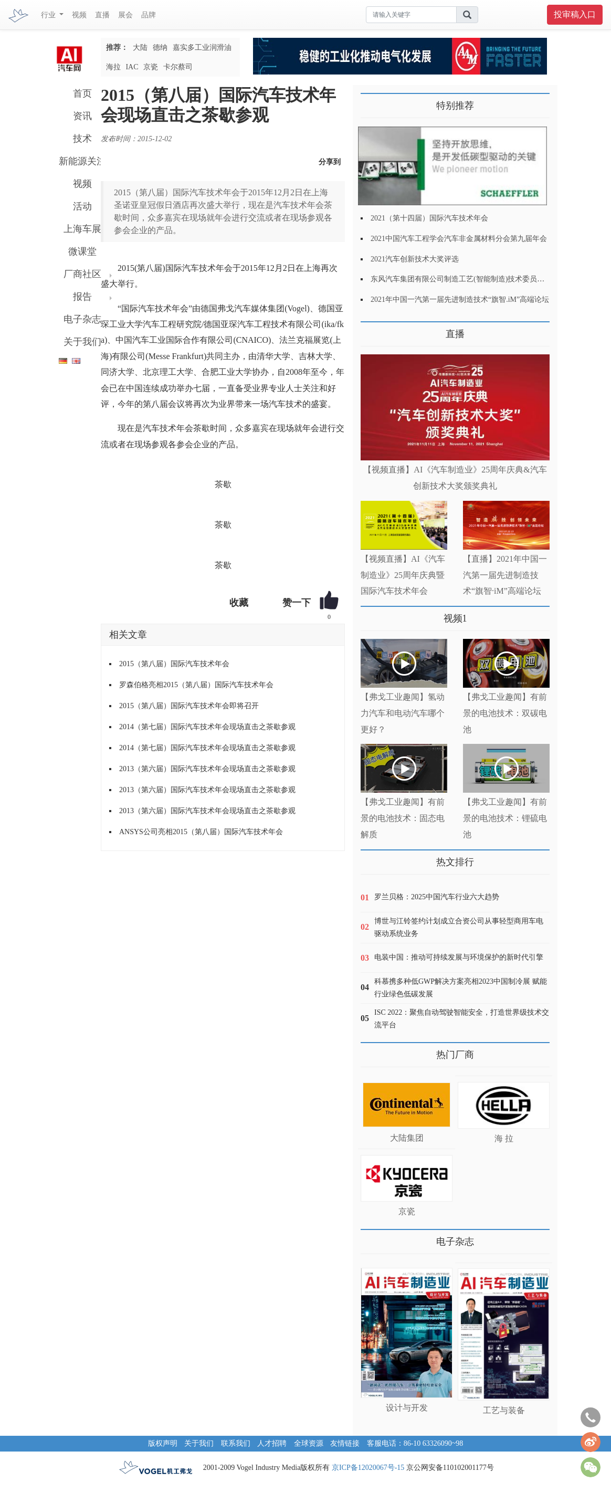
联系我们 (235, 1443)
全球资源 (308, 1443)
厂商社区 (82, 274)
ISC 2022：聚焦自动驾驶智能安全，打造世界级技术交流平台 (461, 1018)
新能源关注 (82, 161)
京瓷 (150, 67)
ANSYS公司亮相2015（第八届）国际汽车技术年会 (201, 832)
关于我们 (82, 342)
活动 (82, 206)
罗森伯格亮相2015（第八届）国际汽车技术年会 (196, 685)
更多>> (371, 330)
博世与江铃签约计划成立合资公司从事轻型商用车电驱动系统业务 (458, 927)
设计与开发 (407, 1407)
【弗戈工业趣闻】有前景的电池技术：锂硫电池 (505, 818)
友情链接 (345, 1443)
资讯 (82, 116)
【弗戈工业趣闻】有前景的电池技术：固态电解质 (403, 818)
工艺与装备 (504, 1410)
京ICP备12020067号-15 (368, 1467)
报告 (82, 296)
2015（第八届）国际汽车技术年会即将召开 (189, 706)
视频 (79, 15)
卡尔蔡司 (178, 67)
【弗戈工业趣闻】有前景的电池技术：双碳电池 (505, 713)
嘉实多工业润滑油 (202, 47)
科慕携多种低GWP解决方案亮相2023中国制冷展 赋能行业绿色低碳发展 (460, 987)
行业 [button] (49, 15)
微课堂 (82, 251)
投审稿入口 (575, 14)
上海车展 (82, 229)
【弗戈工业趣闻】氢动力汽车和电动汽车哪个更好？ (403, 713)
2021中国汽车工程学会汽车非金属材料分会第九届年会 (459, 239)
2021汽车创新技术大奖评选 (415, 259)
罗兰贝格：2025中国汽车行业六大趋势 (436, 897)
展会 (125, 15)
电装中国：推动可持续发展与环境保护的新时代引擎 (458, 957)
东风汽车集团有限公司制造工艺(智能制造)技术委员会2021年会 (472, 279)
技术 (82, 138)
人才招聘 (272, 1443)
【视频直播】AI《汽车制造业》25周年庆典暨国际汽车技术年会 (403, 575)
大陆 (140, 47)
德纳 (160, 47)
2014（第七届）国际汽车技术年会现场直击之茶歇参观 (207, 727)
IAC (131, 67)
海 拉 (503, 1138)
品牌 (148, 15)
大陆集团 (407, 1137)
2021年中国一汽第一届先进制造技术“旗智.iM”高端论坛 (460, 299)
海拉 (113, 67)
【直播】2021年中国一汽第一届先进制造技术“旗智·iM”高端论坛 (505, 575)
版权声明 (162, 1443)
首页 (82, 93)
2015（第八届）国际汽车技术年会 (174, 664)
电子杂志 (82, 319)
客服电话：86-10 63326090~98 (415, 1443)
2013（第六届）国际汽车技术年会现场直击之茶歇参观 (207, 769)
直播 (102, 15)
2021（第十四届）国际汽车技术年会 (429, 218)
